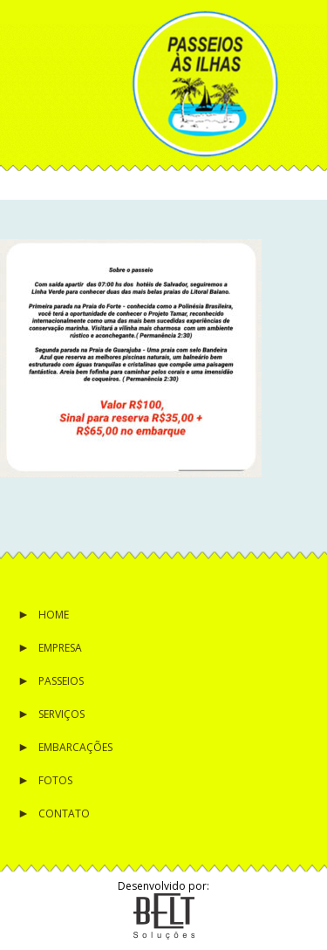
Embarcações (75, 747)
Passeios (61, 680)
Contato (64, 813)
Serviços (61, 714)
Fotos (55, 780)
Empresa (60, 647)
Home (53, 614)
